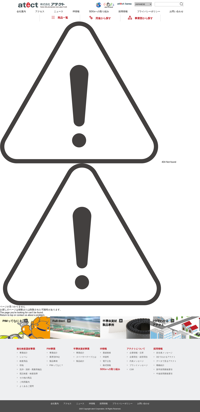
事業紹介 (24, 353)
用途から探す (100, 18)
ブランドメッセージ (139, 365)
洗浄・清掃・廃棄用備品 (31, 369)
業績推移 (107, 353)
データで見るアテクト (166, 361)
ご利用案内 (25, 382)
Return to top (6, 315)
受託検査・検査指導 (29, 373)
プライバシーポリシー (148, 11)
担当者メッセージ (164, 353)
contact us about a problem (30, 315)
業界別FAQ (54, 357)
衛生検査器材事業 (26, 349)
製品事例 (53, 361)
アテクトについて (136, 349)
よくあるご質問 (27, 386)
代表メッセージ (137, 361)
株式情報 (107, 365)
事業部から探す (140, 18)
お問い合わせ (176, 11)
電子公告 (107, 361)
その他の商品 (26, 378)
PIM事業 (51, 349)
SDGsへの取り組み (99, 11)
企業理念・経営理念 (139, 357)
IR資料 (106, 357)
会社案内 (21, 11)
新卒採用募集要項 (164, 369)
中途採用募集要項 (164, 373)
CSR (132, 369)
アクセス (39, 11)
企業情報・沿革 (137, 353)
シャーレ (24, 357)
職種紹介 (160, 365)
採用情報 (123, 11)
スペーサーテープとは (86, 357)
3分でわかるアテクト (166, 357)
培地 (22, 365)
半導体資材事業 (81, 349)
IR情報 (76, 11)
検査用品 (24, 361)
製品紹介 (80, 361)
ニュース (58, 11)
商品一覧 (60, 17)
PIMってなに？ (56, 365)
